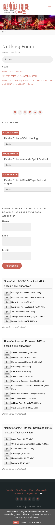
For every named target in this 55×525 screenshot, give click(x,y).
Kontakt (9, 490)
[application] (7, 293)
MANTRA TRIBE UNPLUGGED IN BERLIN (20, 76)
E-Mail (6, 250)
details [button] (8, 144)
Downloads (41, 490)
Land (5, 235)
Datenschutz (18, 493)
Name (5, 221)
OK (15, 522)
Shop (31, 490)
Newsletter (21, 490)
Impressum (32, 493)
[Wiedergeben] (7, 293)
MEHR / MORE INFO (31, 522)
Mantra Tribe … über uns (12, 71)
